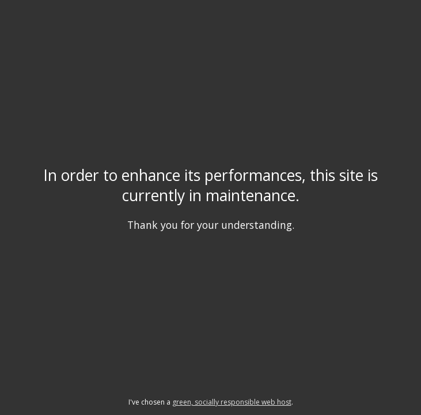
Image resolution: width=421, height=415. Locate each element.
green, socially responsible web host (231, 402)
